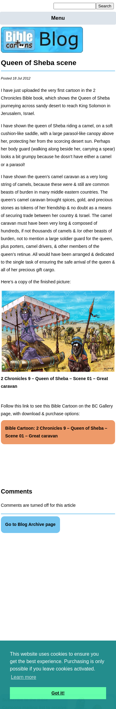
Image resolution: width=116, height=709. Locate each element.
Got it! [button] (57, 693)
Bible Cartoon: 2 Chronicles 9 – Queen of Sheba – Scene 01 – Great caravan (56, 432)
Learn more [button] (23, 677)
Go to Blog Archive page (30, 524)
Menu (58, 18)
